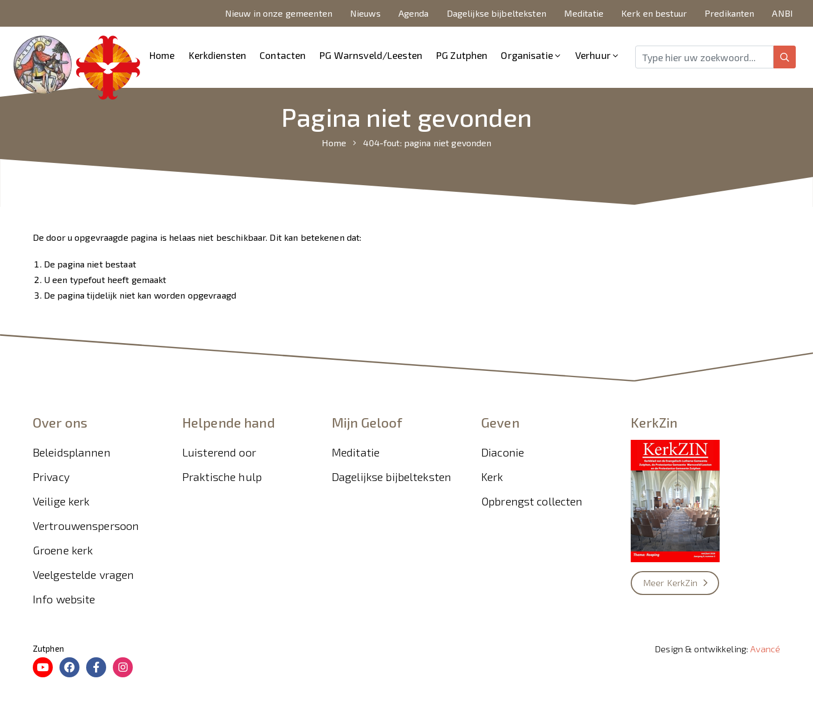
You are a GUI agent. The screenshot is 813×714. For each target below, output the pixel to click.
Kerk (492, 476)
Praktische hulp (222, 476)
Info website (64, 599)
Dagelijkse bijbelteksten (496, 13)
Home (162, 55)
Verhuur (593, 55)
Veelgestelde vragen (83, 574)
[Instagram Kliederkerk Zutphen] (123, 667)
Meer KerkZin (670, 582)
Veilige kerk (61, 501)
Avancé (765, 648)
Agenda (413, 13)
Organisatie (526, 55)
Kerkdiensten (217, 55)
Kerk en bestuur (654, 13)
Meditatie (583, 13)
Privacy (51, 476)
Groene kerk (63, 550)
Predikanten (729, 13)
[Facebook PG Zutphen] (69, 667)
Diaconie (502, 452)
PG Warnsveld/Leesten (370, 55)
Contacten (283, 55)
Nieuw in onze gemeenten (278, 13)
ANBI (782, 13)
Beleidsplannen (72, 452)
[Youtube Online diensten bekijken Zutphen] (43, 667)
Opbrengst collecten (532, 501)
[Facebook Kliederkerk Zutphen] (96, 667)
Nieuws (365, 13)
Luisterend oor (219, 452)
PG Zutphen (461, 55)
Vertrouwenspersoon (86, 525)
